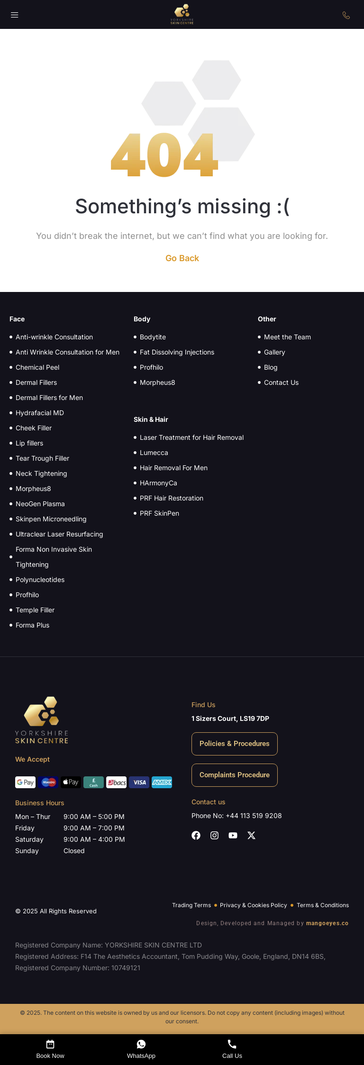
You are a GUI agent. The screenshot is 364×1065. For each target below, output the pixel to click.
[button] (15, 16)
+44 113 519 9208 (254, 815)
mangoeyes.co (327, 923)
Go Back (182, 258)
